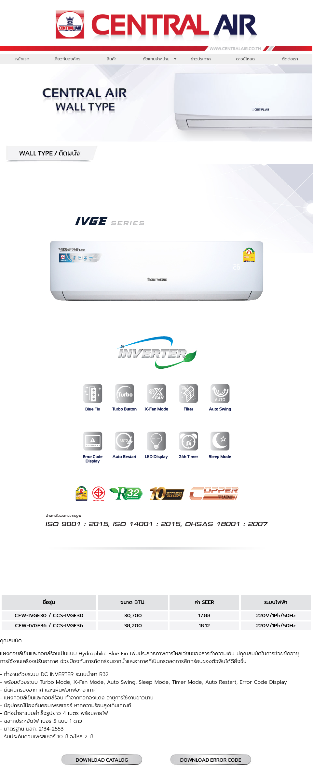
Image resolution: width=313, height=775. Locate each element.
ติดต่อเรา (290, 59)
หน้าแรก (22, 59)
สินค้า (111, 59)
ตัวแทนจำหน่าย (156, 59)
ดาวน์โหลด (245, 59)
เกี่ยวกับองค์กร (66, 59)
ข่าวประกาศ (201, 59)
